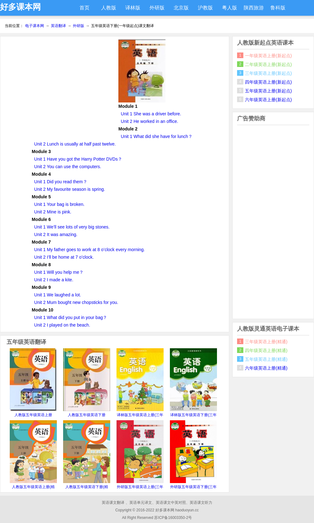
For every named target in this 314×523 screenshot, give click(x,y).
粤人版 (229, 7)
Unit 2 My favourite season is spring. (69, 189)
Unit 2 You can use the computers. (67, 166)
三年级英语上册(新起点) (268, 73)
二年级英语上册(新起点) (268, 64)
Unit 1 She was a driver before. (151, 113)
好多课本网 (20, 7)
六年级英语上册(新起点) (268, 99)
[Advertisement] (59, 84)
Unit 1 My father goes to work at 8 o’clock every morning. (89, 249)
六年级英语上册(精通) (266, 368)
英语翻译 (58, 26)
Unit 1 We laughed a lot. (57, 294)
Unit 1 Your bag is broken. (59, 204)
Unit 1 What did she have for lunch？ (156, 136)
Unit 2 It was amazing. (56, 234)
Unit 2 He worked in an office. (149, 121)
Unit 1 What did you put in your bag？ (70, 317)
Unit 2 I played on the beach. (62, 325)
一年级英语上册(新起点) (268, 55)
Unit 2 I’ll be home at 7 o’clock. (64, 257)
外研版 (157, 7)
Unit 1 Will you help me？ (59, 272)
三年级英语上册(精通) (266, 341)
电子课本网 (34, 26)
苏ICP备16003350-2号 (173, 517)
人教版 (108, 7)
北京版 (181, 7)
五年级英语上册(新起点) (268, 90)
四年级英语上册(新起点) (268, 82)
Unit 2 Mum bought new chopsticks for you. (76, 302)
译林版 (132, 7)
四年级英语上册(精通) (266, 350)
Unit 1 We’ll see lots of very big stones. (72, 226)
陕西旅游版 (254, 10)
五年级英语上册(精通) (266, 359)
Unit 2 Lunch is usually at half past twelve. (75, 143)
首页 (84, 7)
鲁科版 (277, 7)
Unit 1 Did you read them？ (60, 181)
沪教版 (205, 7)
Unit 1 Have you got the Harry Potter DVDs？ (78, 159)
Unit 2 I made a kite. (53, 279)
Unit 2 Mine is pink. (52, 211)
